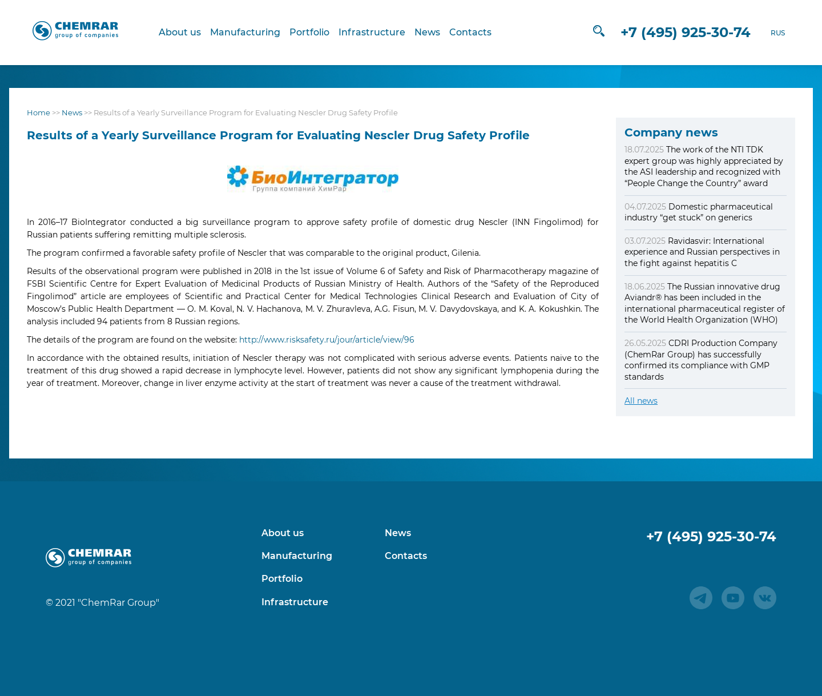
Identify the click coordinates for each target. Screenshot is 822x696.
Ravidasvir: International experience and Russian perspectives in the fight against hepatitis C (702, 252)
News (435, 32)
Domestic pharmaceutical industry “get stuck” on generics (698, 212)
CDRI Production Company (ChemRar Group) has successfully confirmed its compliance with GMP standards (700, 360)
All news (641, 401)
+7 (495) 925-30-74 (669, 32)
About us (188, 32)
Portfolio (317, 32)
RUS (761, 33)
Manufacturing (253, 32)
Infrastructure (379, 32)
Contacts (478, 32)
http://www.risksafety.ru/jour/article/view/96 (326, 340)
